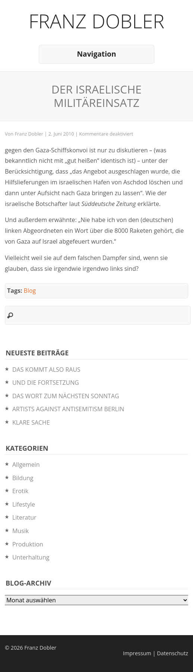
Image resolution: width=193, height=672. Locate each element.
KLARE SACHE (31, 422)
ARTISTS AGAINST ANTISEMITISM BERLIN (68, 409)
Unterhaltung (30, 557)
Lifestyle (23, 504)
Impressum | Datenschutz (155, 653)
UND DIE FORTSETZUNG (45, 382)
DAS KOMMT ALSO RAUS (46, 369)
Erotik (20, 491)
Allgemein (26, 464)
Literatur (24, 517)
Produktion (27, 544)
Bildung (23, 478)
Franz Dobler (97, 20)
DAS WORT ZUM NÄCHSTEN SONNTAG (65, 396)
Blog (30, 290)
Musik (20, 531)
